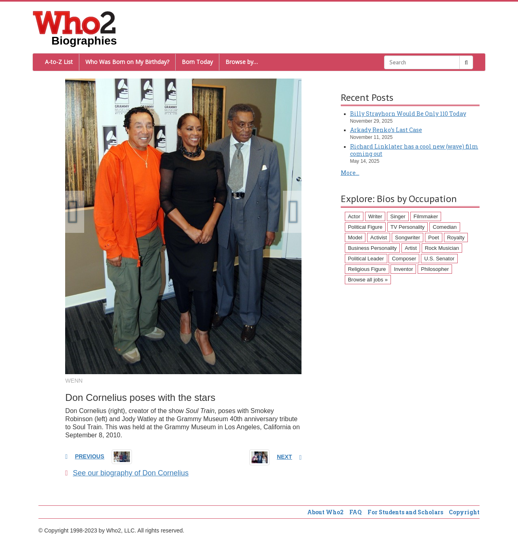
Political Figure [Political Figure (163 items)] (365, 227)
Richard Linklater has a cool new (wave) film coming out (414, 150)
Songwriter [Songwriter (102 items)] (407, 237)
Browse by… (241, 62)
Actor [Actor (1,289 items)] (354, 216)
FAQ (355, 512)
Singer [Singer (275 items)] (397, 216)
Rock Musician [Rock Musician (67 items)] (442, 248)
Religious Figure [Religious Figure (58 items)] (367, 269)
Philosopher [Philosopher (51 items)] (435, 269)
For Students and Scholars (405, 512)
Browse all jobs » (368, 280)
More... (350, 173)
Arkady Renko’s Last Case (386, 130)
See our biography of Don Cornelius (127, 473)
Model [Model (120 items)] (355, 237)
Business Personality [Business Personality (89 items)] (372, 248)
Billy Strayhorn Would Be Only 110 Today (408, 113)
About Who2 (325, 512)
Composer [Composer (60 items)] (404, 259)
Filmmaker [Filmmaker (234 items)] (426, 216)
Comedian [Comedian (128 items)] (444, 227)
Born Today (197, 62)
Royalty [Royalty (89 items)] (456, 237)
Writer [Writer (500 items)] (375, 216)
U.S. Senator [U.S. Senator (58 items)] (439, 259)
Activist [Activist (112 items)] (378, 237)
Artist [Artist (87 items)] (411, 248)
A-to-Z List (59, 62)
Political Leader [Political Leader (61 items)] (366, 259)
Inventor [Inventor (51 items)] (403, 269)
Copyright (464, 512)
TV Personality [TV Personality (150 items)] (408, 227)
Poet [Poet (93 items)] (433, 237)
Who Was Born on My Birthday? (127, 62)
